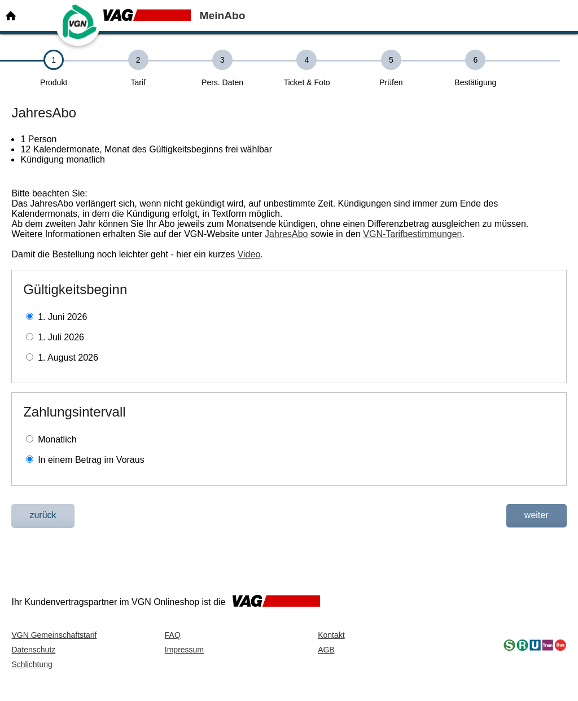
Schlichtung (31, 664)
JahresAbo (286, 234)
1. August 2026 (68, 357)
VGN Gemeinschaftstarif (54, 634)
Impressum (184, 649)
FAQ (173, 634)
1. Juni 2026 (62, 317)
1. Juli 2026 (61, 337)
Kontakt (331, 634)
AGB (326, 649)
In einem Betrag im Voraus (91, 460)
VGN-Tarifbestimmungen (412, 234)
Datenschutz (33, 649)
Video (249, 254)
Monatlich (57, 439)
